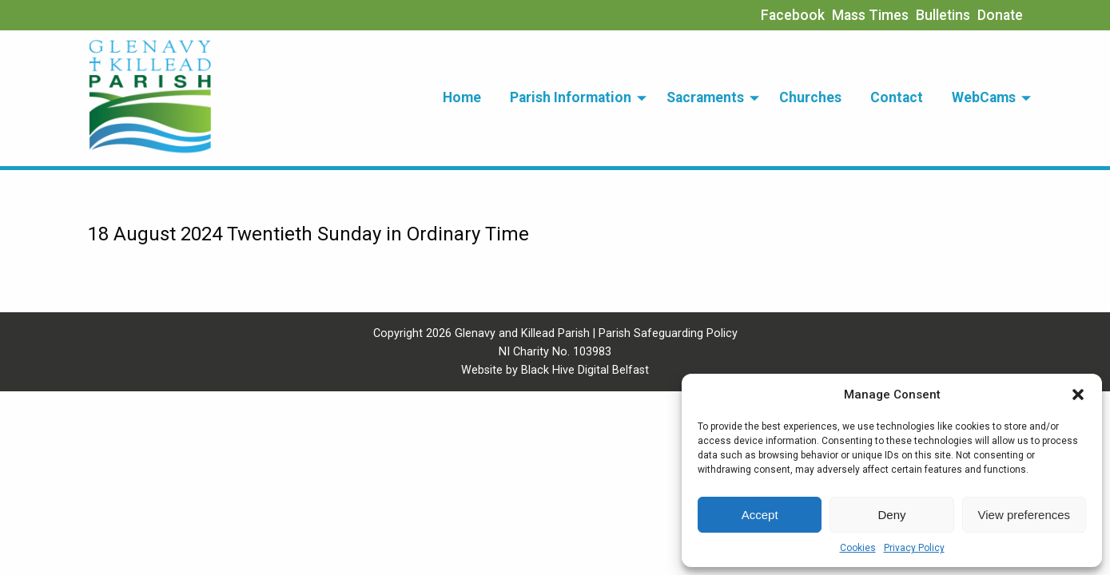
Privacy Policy (914, 547)
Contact (896, 97)
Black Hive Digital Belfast (585, 370)
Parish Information (570, 97)
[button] (1078, 394)
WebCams (984, 97)
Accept (760, 514)
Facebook (793, 15)
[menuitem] (462, 98)
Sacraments (705, 97)
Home (462, 97)
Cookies (858, 547)
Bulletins (943, 15)
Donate (1000, 15)
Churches (810, 97)
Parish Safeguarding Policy (668, 333)
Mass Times (870, 15)
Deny (891, 514)
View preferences (1024, 514)
